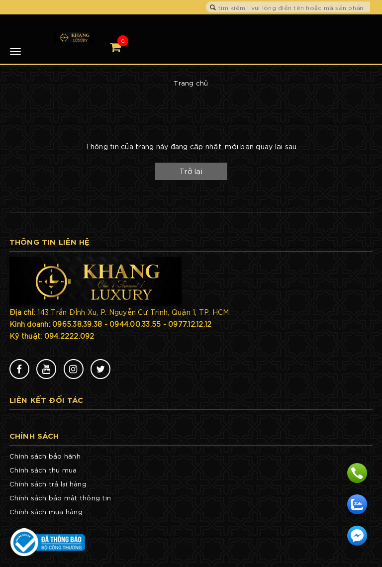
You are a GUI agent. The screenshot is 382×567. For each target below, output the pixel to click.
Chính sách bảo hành (45, 456)
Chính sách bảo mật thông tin (60, 497)
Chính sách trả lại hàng (48, 483)
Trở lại (191, 171)
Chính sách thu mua (43, 470)
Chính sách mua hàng (46, 511)
